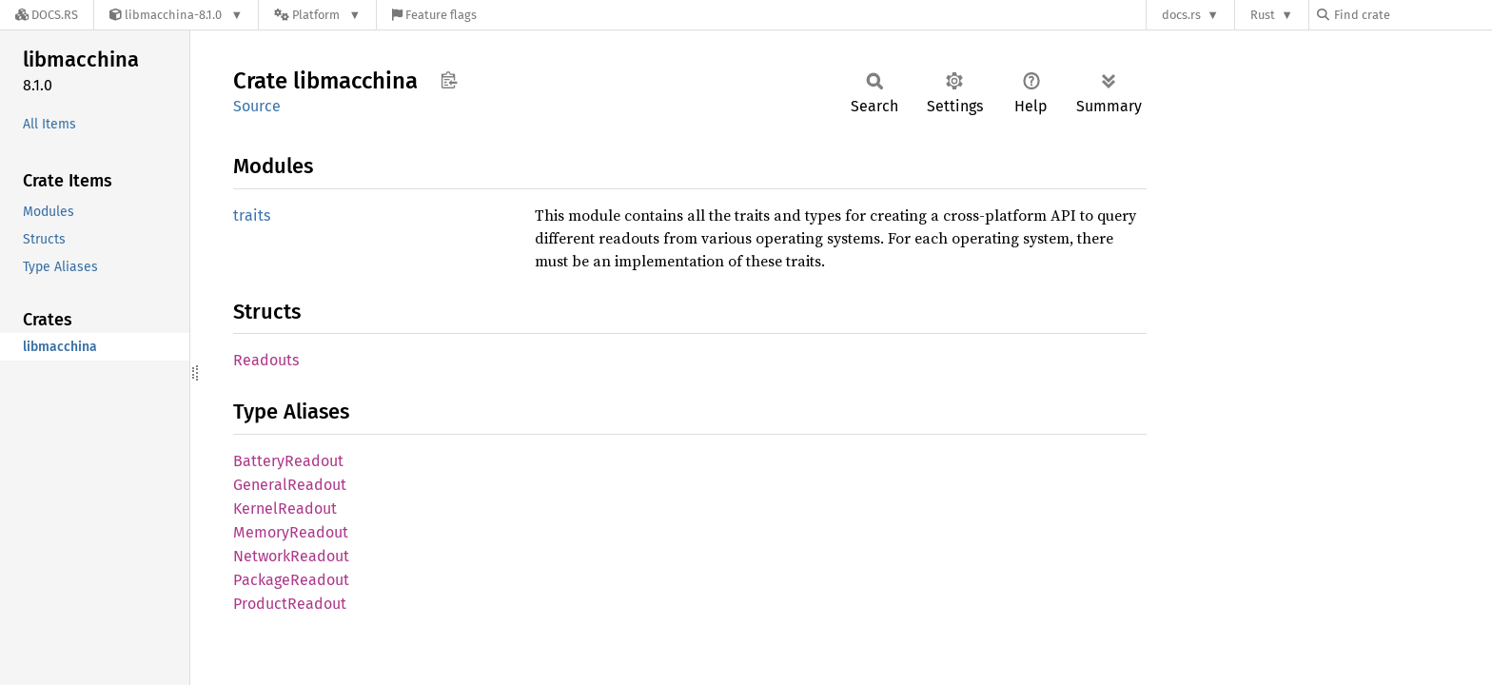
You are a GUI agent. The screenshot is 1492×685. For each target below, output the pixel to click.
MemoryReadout (290, 532)
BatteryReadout (288, 461)
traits (251, 215)
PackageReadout (291, 580)
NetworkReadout (291, 556)
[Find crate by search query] (1412, 14)
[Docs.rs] (46, 14)
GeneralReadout (289, 485)
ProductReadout (289, 604)
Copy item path (448, 80)
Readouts (266, 360)
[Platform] (317, 14)
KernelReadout (285, 508)
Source (257, 106)
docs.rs (1181, 15)
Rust (1262, 15)
